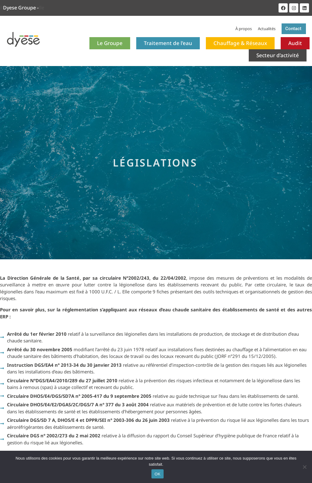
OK (157, 474)
